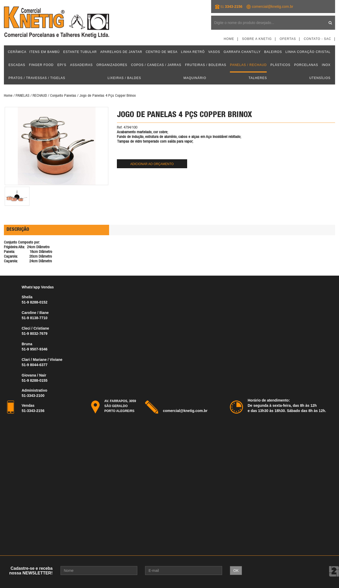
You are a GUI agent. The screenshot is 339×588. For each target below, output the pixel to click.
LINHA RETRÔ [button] (193, 52)
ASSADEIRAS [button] (81, 65)
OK (236, 570)
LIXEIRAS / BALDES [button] (124, 78)
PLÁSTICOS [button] (280, 65)
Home (229, 39)
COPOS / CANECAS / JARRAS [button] (156, 65)
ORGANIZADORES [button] (111, 65)
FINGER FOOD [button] (41, 65)
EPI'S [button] (62, 65)
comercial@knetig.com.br (272, 6)
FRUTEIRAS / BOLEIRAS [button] (205, 65)
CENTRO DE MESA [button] (161, 52)
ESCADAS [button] (17, 65)
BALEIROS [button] (273, 52)
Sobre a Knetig (257, 39)
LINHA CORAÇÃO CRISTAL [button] (308, 52)
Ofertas (287, 39)
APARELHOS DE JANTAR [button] (121, 52)
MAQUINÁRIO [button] (194, 78)
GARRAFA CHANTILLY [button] (242, 52)
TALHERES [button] (257, 78)
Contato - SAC (317, 39)
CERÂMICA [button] (17, 52)
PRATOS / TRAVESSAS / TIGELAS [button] (37, 78)
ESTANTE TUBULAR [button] (80, 52)
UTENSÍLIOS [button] (319, 78)
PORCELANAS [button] (306, 65)
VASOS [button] (214, 52)
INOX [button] (326, 65)
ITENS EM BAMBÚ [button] (44, 52)
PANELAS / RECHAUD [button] (248, 65)
